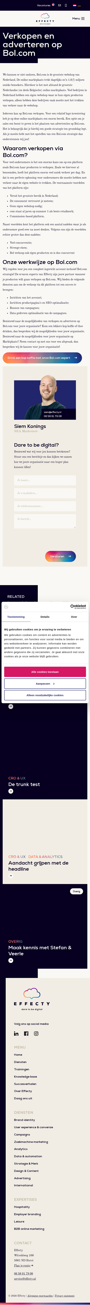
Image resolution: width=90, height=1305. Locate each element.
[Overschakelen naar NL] (74, 5)
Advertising (22, 1178)
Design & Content (26, 1171)
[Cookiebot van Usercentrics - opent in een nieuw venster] (70, 607)
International (23, 1186)
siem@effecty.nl (52, 412)
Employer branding (27, 1215)
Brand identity (24, 1120)
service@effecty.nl (25, 1279)
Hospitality (22, 1207)
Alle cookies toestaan (45, 671)
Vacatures (46, 5)
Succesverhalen (25, 1084)
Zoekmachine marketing (31, 1142)
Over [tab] (74, 616)
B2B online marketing (29, 1229)
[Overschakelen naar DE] (79, 5)
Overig (76, 891)
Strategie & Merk (26, 1164)
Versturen (57, 557)
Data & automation (28, 1157)
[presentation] (41, 539)
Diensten (20, 1062)
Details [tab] (45, 616)
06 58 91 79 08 (53, 416)
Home (18, 1055)
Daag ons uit (23, 1099)
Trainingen (21, 1070)
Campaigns (22, 1135)
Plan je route (23, 1266)
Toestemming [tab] (16, 616)
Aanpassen (45, 683)
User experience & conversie (33, 1127)
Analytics (20, 1149)
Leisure (19, 1222)
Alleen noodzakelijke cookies (45, 695)
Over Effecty (23, 1091)
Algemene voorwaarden (40, 1296)
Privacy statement (64, 1296)
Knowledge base (25, 1077)
